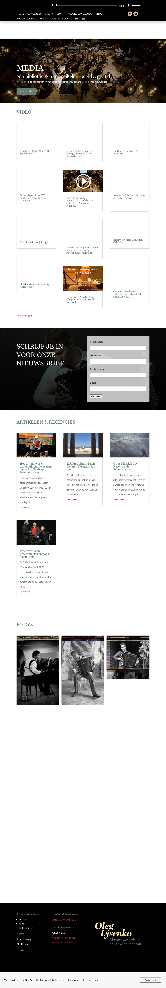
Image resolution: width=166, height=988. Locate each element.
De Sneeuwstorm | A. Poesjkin (125, 135)
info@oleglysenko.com (64, 902)
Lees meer (25, 489)
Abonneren (96, 379)
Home (20, 14)
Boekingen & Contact (30, 19)
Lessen (22, 902)
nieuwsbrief (26, 74)
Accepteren (150, 979)
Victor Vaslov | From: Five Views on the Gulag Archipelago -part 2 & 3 (82, 233)
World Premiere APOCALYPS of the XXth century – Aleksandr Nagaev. (81, 184)
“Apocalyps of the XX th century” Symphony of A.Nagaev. (34, 181)
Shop (99, 14)
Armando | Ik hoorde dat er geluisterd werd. (129, 180)
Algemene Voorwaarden (64, 920)
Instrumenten (26, 910)
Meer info (93, 980)
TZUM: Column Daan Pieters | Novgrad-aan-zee (81, 449)
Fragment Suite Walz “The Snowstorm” (35, 135)
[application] (95, 5)
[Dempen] (128, 5)
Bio (59, 14)
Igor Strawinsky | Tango (34, 225)
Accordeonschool (80, 14)
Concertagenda (61, 19)
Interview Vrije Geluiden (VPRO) (128, 224)
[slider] (87, 5)
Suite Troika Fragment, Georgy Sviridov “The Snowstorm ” (80, 136)
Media (49, 14)
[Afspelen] (52, 5)
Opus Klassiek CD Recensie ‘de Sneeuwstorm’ (125, 449)
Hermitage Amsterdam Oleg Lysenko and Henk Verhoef (80, 282)
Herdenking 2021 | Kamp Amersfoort (34, 268)
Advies (22, 906)
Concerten (34, 14)
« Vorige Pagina (24, 298)
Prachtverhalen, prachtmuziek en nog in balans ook (35, 537)
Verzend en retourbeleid (64, 925)
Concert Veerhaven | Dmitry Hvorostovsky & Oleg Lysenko (127, 277)
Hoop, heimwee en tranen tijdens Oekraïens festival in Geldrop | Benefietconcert (36, 451)
